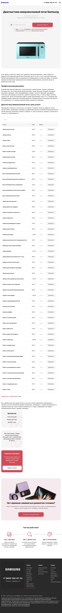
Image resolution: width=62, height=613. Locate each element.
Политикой (28, 30)
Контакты (41, 569)
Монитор (28, 576)
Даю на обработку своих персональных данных (31, 29)
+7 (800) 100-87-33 (50, 2)
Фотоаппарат (30, 584)
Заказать (51, 129)
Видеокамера (30, 586)
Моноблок (29, 573)
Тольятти (53, 571)
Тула (52, 580)
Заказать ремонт (42, 25)
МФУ (27, 582)
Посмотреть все (30, 588)
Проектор (29, 580)
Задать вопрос (12, 468)
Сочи (52, 569)
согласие (20, 29)
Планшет (28, 569)
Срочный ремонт (43, 571)
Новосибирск (54, 576)
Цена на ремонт (42, 567)
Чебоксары (54, 573)
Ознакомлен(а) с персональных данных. (29, 30)
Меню (60, 3)
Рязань (53, 578)
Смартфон (29, 567)
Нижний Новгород (56, 582)
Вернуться (4, 396)
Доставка (41, 573)
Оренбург (53, 567)
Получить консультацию (31, 514)
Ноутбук (28, 571)
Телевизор (29, 578)
